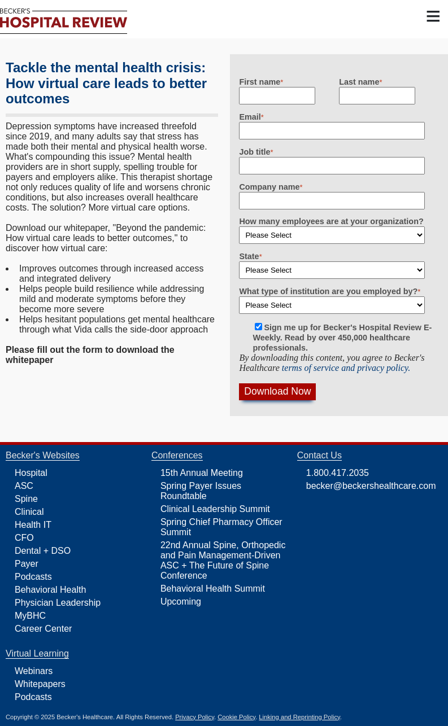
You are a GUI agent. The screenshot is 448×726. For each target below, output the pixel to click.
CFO (24, 538)
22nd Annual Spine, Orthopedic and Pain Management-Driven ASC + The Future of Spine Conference (223, 560)
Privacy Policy (194, 717)
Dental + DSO (43, 551)
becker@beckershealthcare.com (371, 486)
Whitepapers (40, 684)
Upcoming (180, 601)
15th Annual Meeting (201, 473)
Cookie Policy (236, 717)
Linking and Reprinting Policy (299, 717)
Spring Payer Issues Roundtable (200, 491)
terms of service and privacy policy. (346, 368)
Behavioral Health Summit (212, 588)
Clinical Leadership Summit (215, 509)
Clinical (29, 512)
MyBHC (30, 615)
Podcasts (33, 576)
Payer (26, 563)
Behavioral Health (50, 589)
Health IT (33, 525)
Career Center (43, 628)
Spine (26, 499)
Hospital (31, 473)
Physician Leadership (58, 602)
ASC (24, 486)
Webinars (34, 671)
